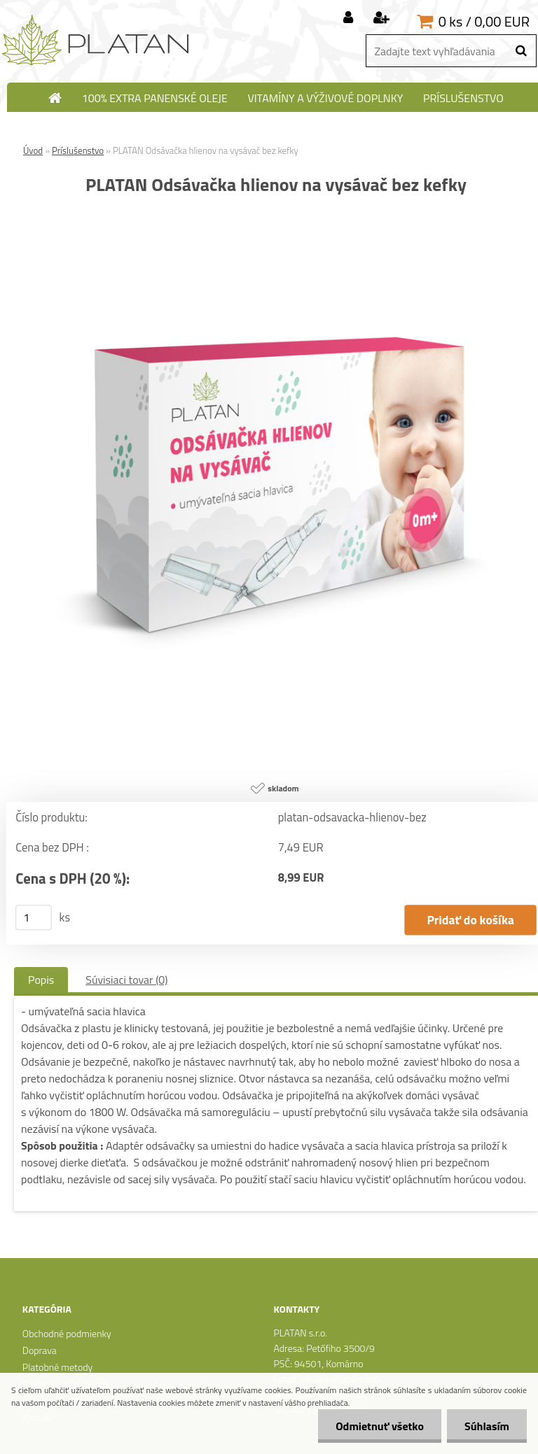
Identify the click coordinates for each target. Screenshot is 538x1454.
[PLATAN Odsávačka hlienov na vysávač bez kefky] (276, 231)
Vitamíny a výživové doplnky (325, 98)
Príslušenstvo (463, 98)
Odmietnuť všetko (380, 1426)
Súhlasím (486, 1426)
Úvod (33, 150)
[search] (521, 51)
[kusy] (33, 917)
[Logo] (96, 41)
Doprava (39, 1350)
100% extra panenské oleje (155, 98)
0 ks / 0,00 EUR (484, 21)
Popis (41, 979)
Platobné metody (57, 1367)
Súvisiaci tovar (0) (126, 979)
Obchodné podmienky (66, 1333)
